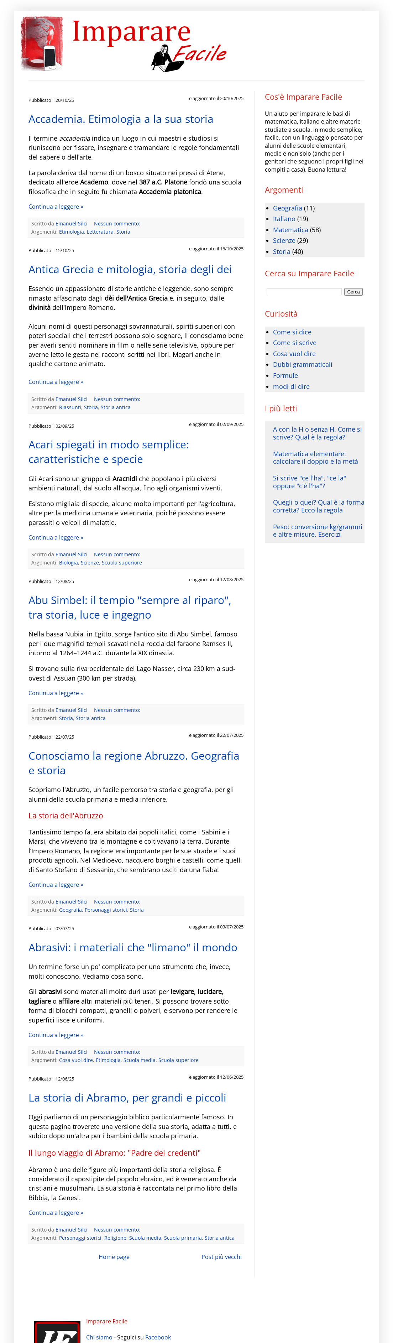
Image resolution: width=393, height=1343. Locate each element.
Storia (123, 231)
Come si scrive (294, 342)
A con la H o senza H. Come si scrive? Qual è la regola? (317, 433)
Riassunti (70, 407)
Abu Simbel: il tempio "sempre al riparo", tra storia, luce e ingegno (129, 607)
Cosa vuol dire (76, 1060)
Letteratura (100, 231)
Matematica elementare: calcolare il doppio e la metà (315, 457)
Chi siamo (99, 1337)
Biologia (68, 562)
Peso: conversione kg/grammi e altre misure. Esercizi (317, 530)
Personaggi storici (106, 909)
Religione (115, 1237)
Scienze (90, 562)
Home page (114, 1257)
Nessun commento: (118, 223)
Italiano (284, 218)
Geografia (70, 909)
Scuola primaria (183, 1237)
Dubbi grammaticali (302, 364)
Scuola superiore (122, 562)
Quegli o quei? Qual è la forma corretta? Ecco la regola (319, 506)
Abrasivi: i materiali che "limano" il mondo (132, 947)
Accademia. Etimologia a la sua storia (121, 118)
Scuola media (140, 1060)
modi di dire (291, 386)
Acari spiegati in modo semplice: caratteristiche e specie (108, 451)
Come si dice (292, 332)
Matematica (290, 229)
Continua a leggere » (55, 206)
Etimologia (71, 231)
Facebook (158, 1337)
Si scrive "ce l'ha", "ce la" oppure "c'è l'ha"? (309, 482)
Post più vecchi (221, 1257)
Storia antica (116, 407)
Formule (285, 375)
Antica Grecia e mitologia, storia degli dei (130, 269)
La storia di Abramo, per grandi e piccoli (127, 1097)
